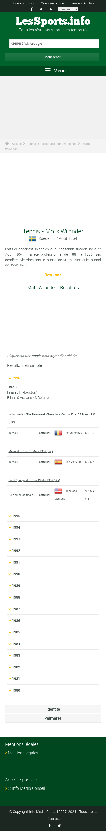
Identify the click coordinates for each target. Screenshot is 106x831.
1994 (16, 527)
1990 (16, 573)
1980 (16, 690)
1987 (16, 608)
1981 (16, 678)
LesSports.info (53, 21)
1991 (16, 562)
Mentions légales (23, 753)
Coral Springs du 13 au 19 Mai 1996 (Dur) (34, 480)
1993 (16, 539)
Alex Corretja (67, 461)
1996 (16, 378)
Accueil (17, 144)
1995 (16, 515)
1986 (16, 620)
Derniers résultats (82, 3)
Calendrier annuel (52, 3)
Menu (55, 70)
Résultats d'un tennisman (59, 144)
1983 (16, 655)
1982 (16, 667)
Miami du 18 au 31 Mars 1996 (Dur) (31, 451)
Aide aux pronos (24, 3)
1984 (16, 643)
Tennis (31, 144)
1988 (16, 597)
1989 (16, 585)
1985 (16, 632)
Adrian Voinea (68, 432)
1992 (16, 550)
